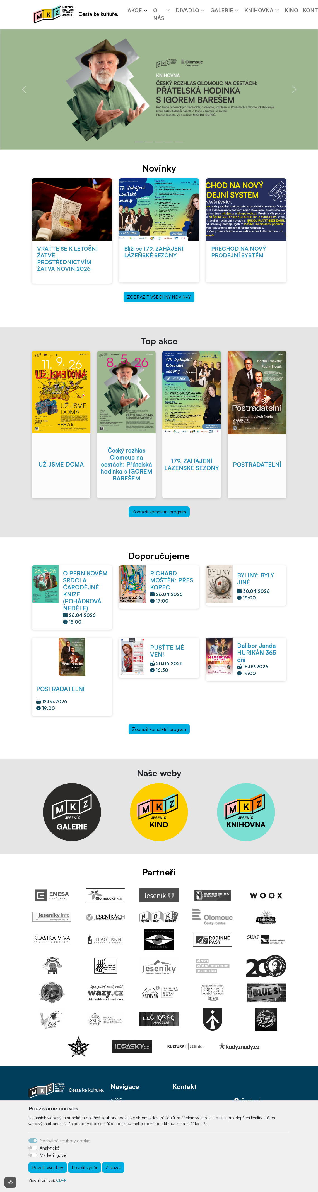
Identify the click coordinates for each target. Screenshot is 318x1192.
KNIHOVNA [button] (258, 10)
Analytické (49, 1148)
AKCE (116, 1100)
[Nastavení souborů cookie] (10, 1182)
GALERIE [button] (221, 10)
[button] (147, 10)
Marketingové (53, 1155)
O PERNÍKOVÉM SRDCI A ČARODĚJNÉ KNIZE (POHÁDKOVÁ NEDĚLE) (85, 591)
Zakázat (113, 1167)
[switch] (32, 1148)
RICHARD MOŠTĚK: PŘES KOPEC (171, 580)
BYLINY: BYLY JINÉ (255, 579)
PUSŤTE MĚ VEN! (167, 651)
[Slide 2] (149, 142)
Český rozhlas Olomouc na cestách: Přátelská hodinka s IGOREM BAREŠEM (126, 464)
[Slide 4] (169, 142)
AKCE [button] (134, 10)
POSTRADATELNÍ (257, 464)
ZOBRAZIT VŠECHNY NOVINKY (159, 297)
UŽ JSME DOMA (61, 464)
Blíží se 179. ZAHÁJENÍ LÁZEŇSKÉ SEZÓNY (154, 252)
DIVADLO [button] (187, 10)
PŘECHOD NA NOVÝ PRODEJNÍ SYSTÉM (238, 252)
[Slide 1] (139, 142)
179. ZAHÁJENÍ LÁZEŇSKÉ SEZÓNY (191, 464)
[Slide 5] (179, 142)
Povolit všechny (47, 1167)
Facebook (251, 1100)
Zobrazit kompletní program (159, 512)
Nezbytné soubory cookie (65, 1140)
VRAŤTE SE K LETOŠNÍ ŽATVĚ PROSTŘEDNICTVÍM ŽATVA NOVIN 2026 (67, 258)
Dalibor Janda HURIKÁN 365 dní (256, 652)
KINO (291, 10)
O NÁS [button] (158, 14)
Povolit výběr (84, 1167)
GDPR (61, 1180)
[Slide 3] (159, 142)
